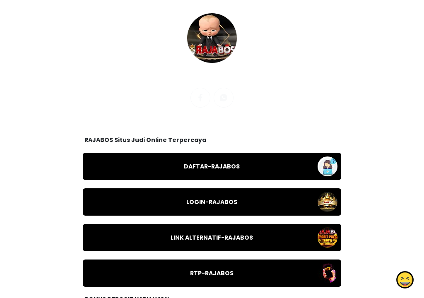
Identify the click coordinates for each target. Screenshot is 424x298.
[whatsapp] (224, 98)
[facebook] (200, 98)
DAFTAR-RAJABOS (212, 166)
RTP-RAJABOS (212, 273)
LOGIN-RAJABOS (211, 202)
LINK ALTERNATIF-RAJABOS (212, 237)
